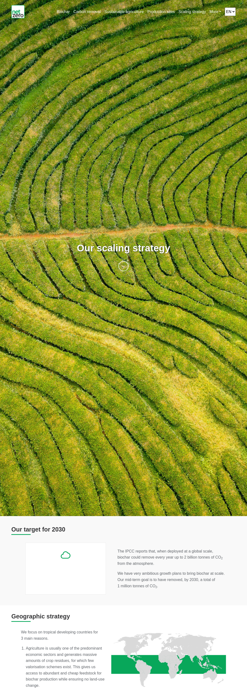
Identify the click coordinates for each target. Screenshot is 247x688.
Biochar (63, 12)
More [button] (213, 12)
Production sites (161, 12)
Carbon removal (87, 12)
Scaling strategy (192, 12)
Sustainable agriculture (124, 12)
